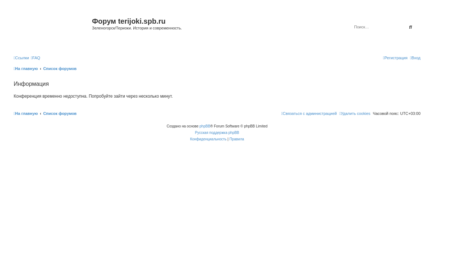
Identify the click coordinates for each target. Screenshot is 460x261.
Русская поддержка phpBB (217, 133)
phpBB (204, 126)
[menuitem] (35, 57)
